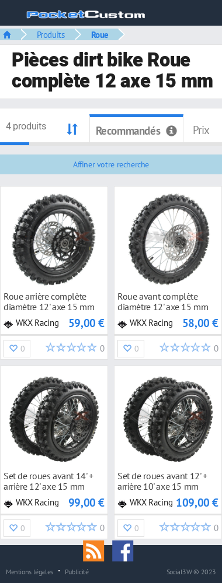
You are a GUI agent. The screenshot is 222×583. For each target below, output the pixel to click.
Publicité (77, 571)
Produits (51, 34)
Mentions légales (29, 571)
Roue (100, 34)
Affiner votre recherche (111, 164)
